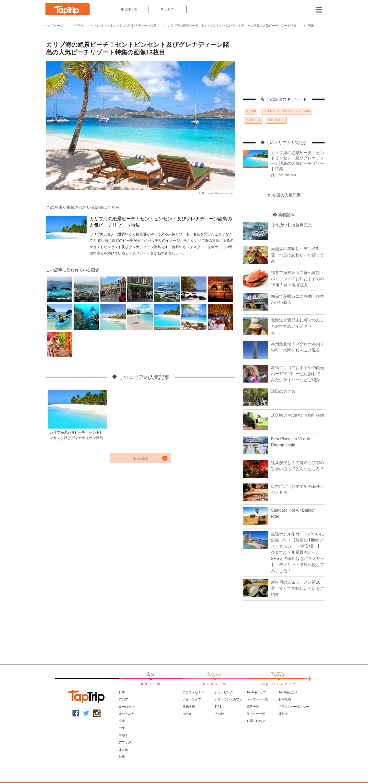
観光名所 (189, 706)
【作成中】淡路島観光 (291, 225)
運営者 (283, 714)
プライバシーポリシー (294, 706)
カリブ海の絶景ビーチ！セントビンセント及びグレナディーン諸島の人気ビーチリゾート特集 (232, 25)
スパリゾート (253, 120)
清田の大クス (283, 391)
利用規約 (285, 699)
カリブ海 (251, 111)
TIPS (218, 706)
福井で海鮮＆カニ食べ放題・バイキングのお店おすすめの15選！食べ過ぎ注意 (297, 278)
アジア (123, 699)
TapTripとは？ (288, 692)
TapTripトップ (256, 692)
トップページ (54, 25)
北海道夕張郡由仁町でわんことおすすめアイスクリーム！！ (297, 326)
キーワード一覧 (257, 699)
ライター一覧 (256, 714)
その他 (219, 714)
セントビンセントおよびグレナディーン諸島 (125, 25)
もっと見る (140, 458)
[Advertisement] (284, 65)
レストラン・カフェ (228, 699)
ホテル (187, 714)
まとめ (123, 749)
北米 (122, 721)
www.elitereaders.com (220, 193)
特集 (122, 756)
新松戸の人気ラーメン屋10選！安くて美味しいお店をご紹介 (297, 588)
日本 (122, 692)
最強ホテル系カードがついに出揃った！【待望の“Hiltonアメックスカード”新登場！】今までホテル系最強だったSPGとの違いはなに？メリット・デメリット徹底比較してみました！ (298, 552)
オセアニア (126, 714)
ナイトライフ (192, 699)
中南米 (79, 25)
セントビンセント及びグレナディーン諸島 (286, 111)
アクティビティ (193, 692)
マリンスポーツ (276, 120)
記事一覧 (129, 9)
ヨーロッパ (126, 706)
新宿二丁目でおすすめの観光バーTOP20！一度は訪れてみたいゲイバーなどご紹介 (297, 373)
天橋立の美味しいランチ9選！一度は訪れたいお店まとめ (297, 255)
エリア (167, 9)
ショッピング (224, 692)
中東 (122, 728)
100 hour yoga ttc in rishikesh (297, 415)
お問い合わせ (256, 721)
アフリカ (125, 742)
